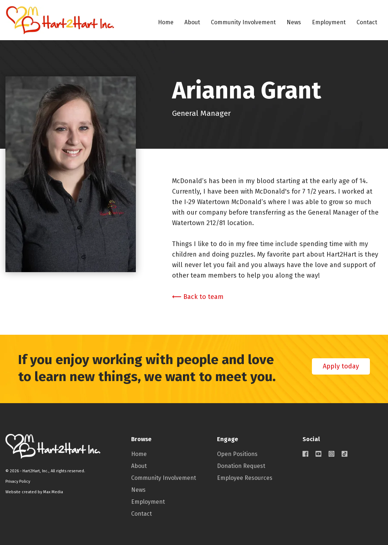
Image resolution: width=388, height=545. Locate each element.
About (192, 22)
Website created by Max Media (34, 492)
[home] (59, 20)
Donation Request (241, 465)
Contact (366, 22)
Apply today (341, 366)
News (294, 22)
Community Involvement (243, 22)
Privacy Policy (17, 481)
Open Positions (237, 454)
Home (166, 22)
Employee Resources (244, 477)
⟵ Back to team (198, 297)
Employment (329, 22)
